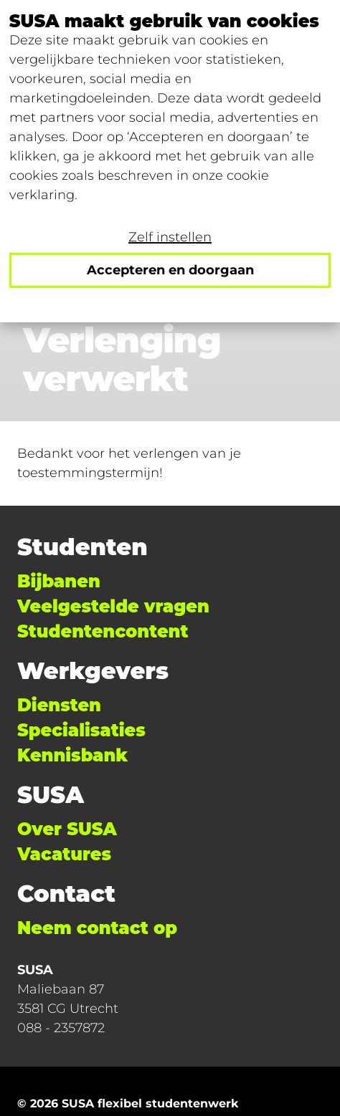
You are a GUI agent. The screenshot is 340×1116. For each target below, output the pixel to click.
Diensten (59, 705)
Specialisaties (81, 730)
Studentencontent (102, 631)
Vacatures (64, 854)
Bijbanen (58, 581)
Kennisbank (72, 755)
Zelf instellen (170, 237)
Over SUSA (67, 829)
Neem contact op (97, 928)
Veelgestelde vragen (113, 606)
